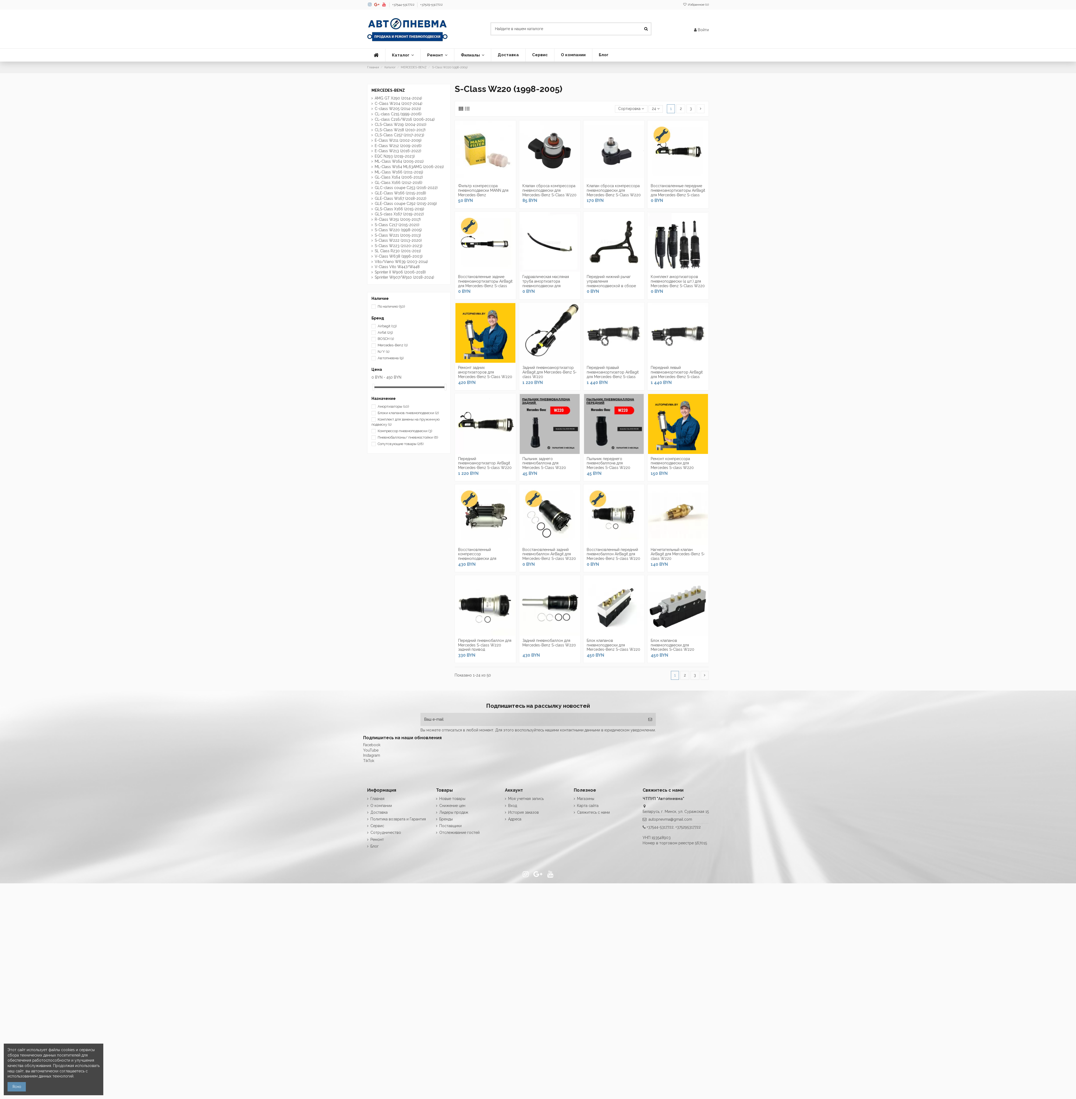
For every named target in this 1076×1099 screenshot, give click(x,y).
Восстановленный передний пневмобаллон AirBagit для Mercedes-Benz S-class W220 (613, 554)
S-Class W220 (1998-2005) (398, 230)
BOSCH (386, 339)
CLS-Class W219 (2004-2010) (400, 124)
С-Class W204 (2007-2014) (398, 103)
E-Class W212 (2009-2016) (398, 146)
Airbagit (387, 326)
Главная (377, 798)
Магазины (585, 798)
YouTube (370, 750)
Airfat (385, 332)
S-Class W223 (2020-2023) (398, 246)
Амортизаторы (393, 406)
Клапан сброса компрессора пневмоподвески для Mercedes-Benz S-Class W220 (549, 190)
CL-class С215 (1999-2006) (398, 114)
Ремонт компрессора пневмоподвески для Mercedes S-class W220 (672, 463)
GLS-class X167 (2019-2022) (399, 214)
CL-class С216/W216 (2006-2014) (405, 119)
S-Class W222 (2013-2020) (398, 240)
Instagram (371, 755)
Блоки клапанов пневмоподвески (408, 413)
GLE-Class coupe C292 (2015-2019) (406, 203)
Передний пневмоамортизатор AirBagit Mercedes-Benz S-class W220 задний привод (485, 465)
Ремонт (377, 839)
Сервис (377, 826)
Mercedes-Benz (393, 345)
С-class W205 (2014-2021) (398, 108)
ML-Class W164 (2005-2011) (399, 161)
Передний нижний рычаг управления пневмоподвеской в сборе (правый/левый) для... (611, 283)
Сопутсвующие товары (401, 444)
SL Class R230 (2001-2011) (398, 251)
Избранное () (696, 4)
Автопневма (391, 358)
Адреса (514, 819)
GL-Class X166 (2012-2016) (398, 182)
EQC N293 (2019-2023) (395, 156)
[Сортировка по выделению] (631, 109)
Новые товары (452, 798)
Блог (374, 846)
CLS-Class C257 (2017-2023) (399, 135)
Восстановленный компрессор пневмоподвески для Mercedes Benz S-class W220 (484, 556)
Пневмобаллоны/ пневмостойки (408, 437)
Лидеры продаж (453, 812)
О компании (381, 805)
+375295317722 (688, 827)
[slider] (373, 387)
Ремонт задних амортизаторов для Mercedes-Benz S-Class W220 (485, 372)
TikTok (368, 761)
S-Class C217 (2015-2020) (397, 225)
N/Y (384, 352)
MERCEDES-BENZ (388, 90)
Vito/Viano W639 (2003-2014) (401, 261)
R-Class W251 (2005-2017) (398, 219)
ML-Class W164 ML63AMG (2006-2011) (409, 167)
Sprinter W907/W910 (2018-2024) (405, 277)
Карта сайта (588, 805)
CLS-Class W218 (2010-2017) (400, 130)
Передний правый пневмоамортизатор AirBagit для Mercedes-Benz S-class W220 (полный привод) (613, 374)
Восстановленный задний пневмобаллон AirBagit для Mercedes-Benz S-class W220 (549, 554)
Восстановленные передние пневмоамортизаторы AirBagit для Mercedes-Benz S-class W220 (678, 192)
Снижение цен (452, 805)
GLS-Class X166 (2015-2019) (399, 209)
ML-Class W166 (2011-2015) (399, 172)
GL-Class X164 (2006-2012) (399, 177)
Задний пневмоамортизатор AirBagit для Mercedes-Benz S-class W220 (549, 372)
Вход (512, 805)
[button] (402, 55)
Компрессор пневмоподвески (405, 431)
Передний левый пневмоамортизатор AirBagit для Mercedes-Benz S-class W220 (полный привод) (677, 374)
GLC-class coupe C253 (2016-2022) (406, 188)
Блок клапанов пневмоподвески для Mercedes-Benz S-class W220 (613, 645)
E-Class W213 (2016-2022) (398, 151)
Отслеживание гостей (459, 832)
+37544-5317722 (403, 4)
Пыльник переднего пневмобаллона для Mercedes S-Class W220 (608, 463)
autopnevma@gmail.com (670, 819)
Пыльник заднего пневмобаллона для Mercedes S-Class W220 (544, 463)
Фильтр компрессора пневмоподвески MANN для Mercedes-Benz (483, 190)
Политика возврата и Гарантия (398, 819)
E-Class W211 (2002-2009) (398, 140)
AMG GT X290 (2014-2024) (398, 98)
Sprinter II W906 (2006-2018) (400, 272)
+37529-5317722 (431, 4)
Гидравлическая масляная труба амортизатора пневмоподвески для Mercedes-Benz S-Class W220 (549, 283)
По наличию (391, 306)
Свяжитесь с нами (593, 812)
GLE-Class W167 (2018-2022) (400, 198)
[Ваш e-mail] (532, 719)
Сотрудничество (385, 832)
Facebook (371, 745)
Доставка (379, 812)
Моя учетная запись (526, 798)
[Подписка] (650, 719)
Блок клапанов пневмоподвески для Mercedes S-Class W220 (672, 645)
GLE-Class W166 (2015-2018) (400, 193)
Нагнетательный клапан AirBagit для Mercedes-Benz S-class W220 (678, 554)
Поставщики (450, 826)
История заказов (523, 812)
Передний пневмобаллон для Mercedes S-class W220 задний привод (484, 645)
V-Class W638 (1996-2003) (399, 256)
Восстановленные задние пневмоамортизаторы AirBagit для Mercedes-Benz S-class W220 (485, 283)
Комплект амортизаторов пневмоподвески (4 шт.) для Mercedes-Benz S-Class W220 (678, 281)
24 (656, 108)
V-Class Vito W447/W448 (397, 267)
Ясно (16, 1086)
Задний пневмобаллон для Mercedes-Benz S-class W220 (549, 642)
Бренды (446, 819)
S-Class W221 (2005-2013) (398, 235)
